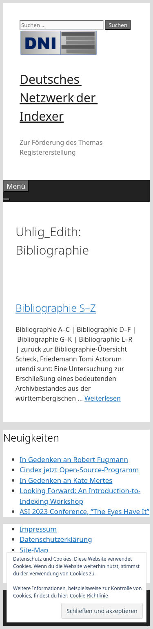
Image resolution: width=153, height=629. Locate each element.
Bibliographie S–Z (56, 308)
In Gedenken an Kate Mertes (66, 480)
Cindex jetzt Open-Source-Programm (79, 469)
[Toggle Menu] (6, 199)
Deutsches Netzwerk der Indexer (59, 97)
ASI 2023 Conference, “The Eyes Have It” (84, 511)
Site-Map (34, 550)
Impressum (38, 529)
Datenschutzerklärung (56, 539)
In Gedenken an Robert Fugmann (74, 459)
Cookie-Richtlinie (89, 595)
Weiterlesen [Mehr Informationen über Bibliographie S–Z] (102, 398)
